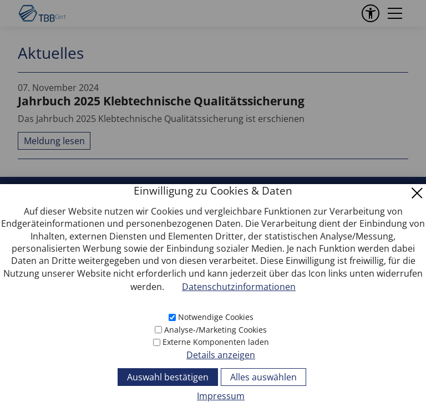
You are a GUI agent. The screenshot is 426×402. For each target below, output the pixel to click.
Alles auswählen (263, 377)
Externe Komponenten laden (216, 342)
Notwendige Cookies (215, 317)
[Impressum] (213, 395)
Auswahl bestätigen (168, 377)
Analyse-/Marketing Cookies (215, 329)
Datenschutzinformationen (239, 287)
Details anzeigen (220, 355)
